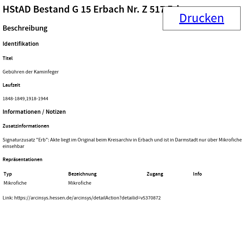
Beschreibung (25, 28)
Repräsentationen (22, 159)
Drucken (201, 18)
